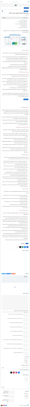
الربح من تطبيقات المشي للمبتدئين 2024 (17, 335)
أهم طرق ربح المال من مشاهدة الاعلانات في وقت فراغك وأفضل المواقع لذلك (13, 348)
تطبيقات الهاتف (26, 11)
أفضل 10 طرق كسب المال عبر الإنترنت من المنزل (21, 310)
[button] (25, 247)
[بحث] (1, 1)
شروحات (27, 363)
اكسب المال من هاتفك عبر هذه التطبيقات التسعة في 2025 (15, 318)
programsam (21, 405)
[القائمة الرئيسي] (28, 1)
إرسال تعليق (25, 276)
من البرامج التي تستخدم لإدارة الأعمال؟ (22, 21)
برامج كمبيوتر (26, 360)
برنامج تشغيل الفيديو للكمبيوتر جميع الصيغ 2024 (17, 331)
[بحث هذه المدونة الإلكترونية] (16, 367)
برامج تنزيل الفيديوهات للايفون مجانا (18, 352)
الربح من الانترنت (26, 358)
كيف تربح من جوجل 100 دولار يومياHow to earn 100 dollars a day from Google (13, 339)
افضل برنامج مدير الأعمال (24, 26)
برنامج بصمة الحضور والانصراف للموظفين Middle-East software (15, 344)
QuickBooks (23, 96)
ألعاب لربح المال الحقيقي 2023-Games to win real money (15, 314)
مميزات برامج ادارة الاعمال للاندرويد (23, 27)
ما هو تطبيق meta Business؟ (23, 22)
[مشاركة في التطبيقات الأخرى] (18, 247)
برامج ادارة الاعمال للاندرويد (23, 20)
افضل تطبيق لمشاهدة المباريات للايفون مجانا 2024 (16, 322)
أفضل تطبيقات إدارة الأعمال (23, 25)
